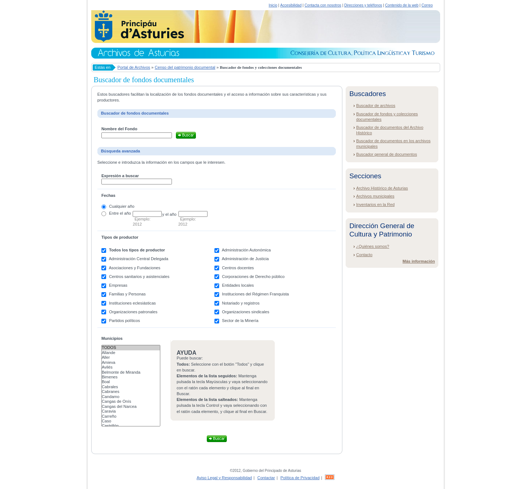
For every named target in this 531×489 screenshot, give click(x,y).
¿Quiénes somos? (372, 246)
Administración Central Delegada (138, 259)
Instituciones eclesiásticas (132, 303)
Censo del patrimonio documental (185, 67)
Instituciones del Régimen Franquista (255, 294)
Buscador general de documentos (386, 154)
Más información (419, 261)
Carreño (131, 416)
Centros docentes (238, 268)
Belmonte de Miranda (131, 372)
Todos (131, 347)
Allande (131, 352)
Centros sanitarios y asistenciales (139, 276)
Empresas (118, 285)
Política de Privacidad (300, 478)
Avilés (131, 367)
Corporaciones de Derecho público (253, 276)
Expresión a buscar (120, 176)
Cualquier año (121, 206)
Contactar (266, 478)
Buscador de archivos (375, 105)
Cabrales (131, 387)
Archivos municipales (375, 196)
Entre (114, 213)
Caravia (131, 411)
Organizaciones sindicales (245, 312)
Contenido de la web (402, 5)
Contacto (364, 255)
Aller (131, 357)
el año (125, 213)
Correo (427, 5)
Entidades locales (238, 285)
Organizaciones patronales (133, 312)
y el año (169, 214)
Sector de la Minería (240, 320)
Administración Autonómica (246, 250)
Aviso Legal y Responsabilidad (224, 478)
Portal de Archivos (133, 67)
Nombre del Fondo (119, 129)
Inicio (273, 5)
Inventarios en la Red (375, 204)
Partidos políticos (124, 320)
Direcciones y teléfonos (363, 5)
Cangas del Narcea (131, 406)
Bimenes (131, 377)
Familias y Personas (127, 294)
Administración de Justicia (245, 259)
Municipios (111, 338)
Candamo (131, 396)
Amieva (131, 362)
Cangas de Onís (131, 401)
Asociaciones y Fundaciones (134, 268)
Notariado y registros (241, 303)
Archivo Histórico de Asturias (382, 188)
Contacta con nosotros (323, 5)
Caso (131, 421)
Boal (131, 381)
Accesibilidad (291, 5)
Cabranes (131, 391)
